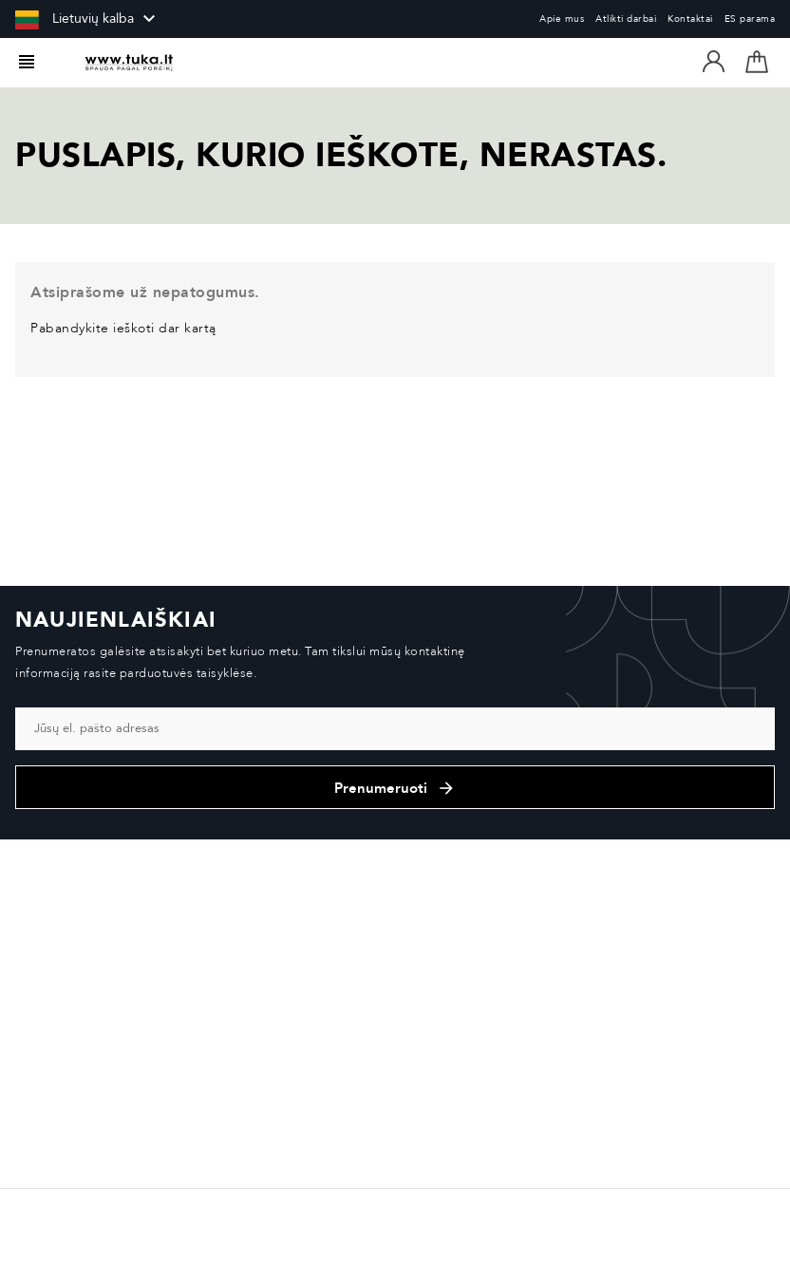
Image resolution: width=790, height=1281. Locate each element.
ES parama (750, 19)
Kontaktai (690, 19)
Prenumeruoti (395, 788)
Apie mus (561, 19)
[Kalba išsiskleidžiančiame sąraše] (87, 19)
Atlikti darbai (625, 19)
